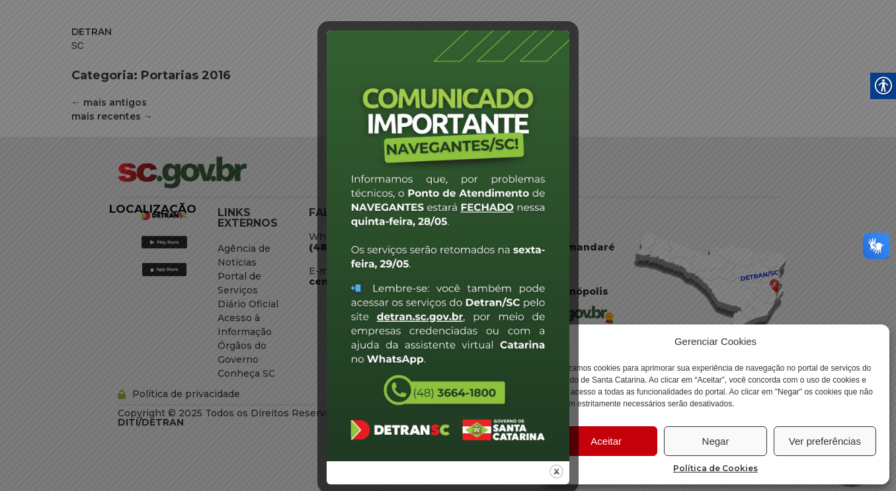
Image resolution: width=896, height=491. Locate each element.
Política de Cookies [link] (715, 468)
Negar (715, 441)
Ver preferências (825, 441)
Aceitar (606, 441)
